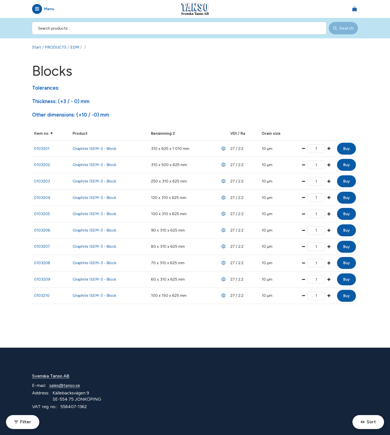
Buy (346, 148)
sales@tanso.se (64, 385)
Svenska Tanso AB (50, 376)
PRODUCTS (55, 47)
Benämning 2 (163, 133)
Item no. (41, 133)
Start (36, 47)
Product (80, 133)
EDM (74, 47)
